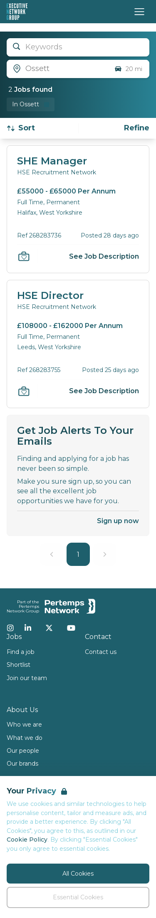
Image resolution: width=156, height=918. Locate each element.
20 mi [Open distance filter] (128, 69)
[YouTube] (71, 627)
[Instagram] (10, 627)
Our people (23, 750)
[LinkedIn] (28, 627)
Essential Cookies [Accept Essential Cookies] (78, 897)
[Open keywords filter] (78, 47)
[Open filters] (136, 128)
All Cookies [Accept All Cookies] (78, 873)
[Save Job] (24, 256)
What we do (24, 738)
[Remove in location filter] (30, 104)
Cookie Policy (27, 839)
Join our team (27, 678)
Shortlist (18, 664)
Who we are (24, 724)
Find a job (21, 652)
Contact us (100, 652)
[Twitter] (49, 627)
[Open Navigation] (139, 12)
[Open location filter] (57, 69)
